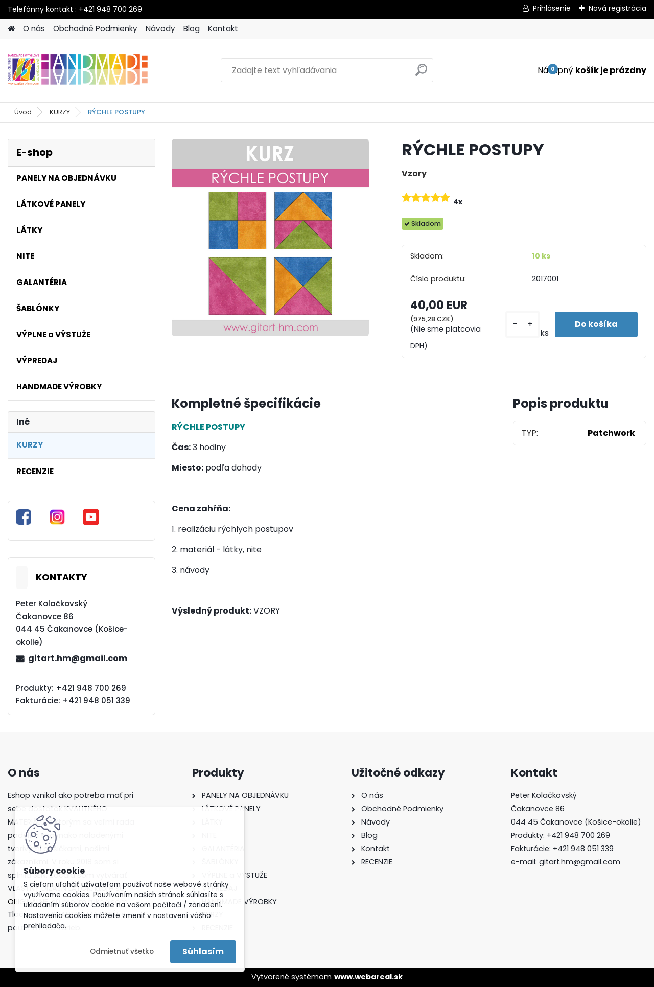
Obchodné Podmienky (95, 28)
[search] (421, 74)
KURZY (60, 112)
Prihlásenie (552, 8)
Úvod (23, 112)
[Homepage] (11, 29)
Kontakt (223, 28)
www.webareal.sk (368, 977)
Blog (191, 28)
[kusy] (521, 325)
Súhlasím (203, 951)
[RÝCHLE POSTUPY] (270, 237)
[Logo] (78, 70)
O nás (34, 28)
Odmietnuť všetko (122, 951)
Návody (160, 28)
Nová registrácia (617, 8)
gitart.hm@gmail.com (77, 658)
